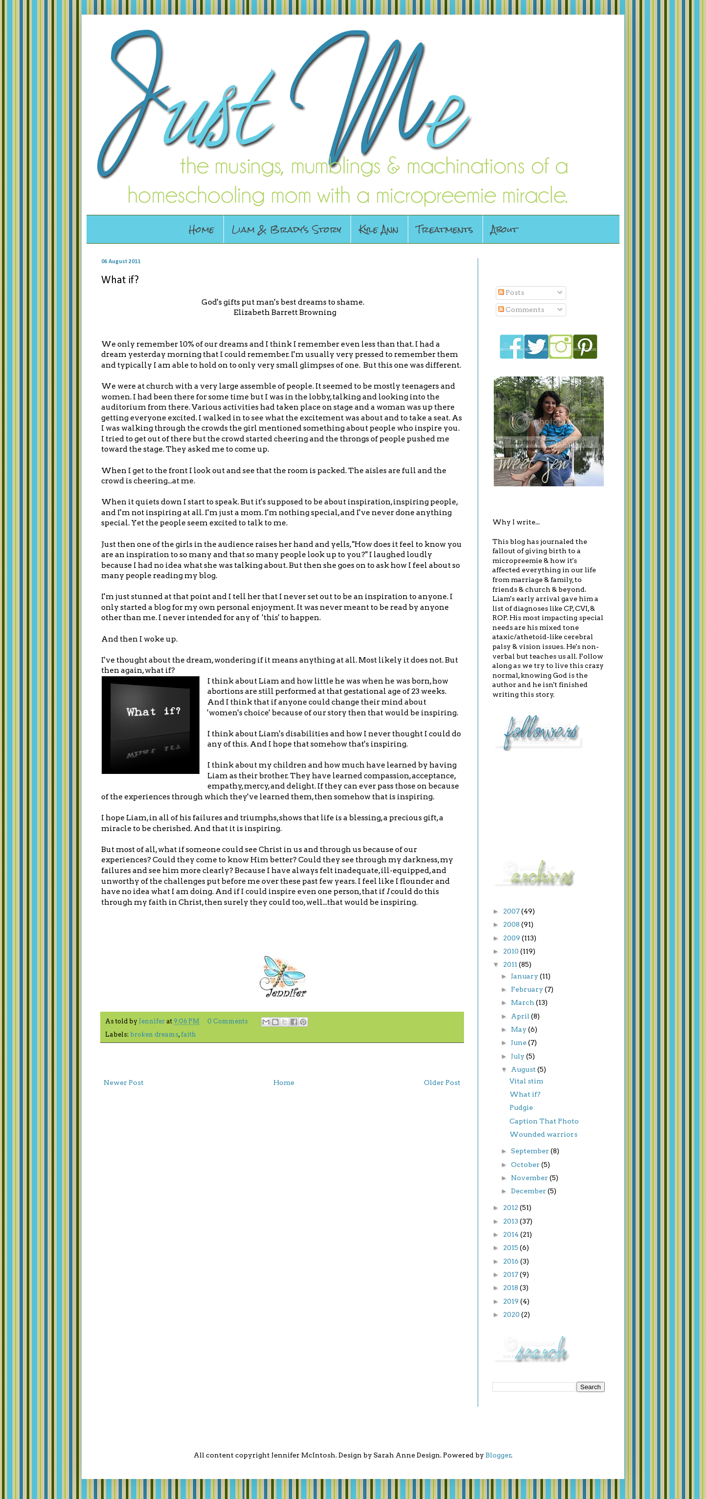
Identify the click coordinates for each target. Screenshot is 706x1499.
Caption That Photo (544, 1121)
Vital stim (526, 1081)
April (521, 1016)
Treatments (444, 229)
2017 (511, 1274)
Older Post (442, 1082)
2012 (511, 1207)
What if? (525, 1094)
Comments (521, 309)
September (531, 1151)
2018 (511, 1287)
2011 (511, 964)
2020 (512, 1314)
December (529, 1191)
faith (188, 1034)
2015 (511, 1247)
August (524, 1069)
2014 (511, 1234)
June (519, 1042)
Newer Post (124, 1082)
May (519, 1029)
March (523, 1002)
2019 (511, 1301)
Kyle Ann (378, 229)
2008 (512, 924)
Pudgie (521, 1107)
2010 (511, 951)
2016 (511, 1261)
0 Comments (227, 1021)
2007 (512, 911)
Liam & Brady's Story (286, 229)
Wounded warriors (543, 1134)
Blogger (498, 1455)
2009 (512, 938)
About (504, 229)
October (526, 1164)
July (518, 1056)
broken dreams (154, 1034)
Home (201, 229)
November (530, 1178)
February (528, 989)
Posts (511, 292)
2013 (511, 1221)
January (525, 976)
